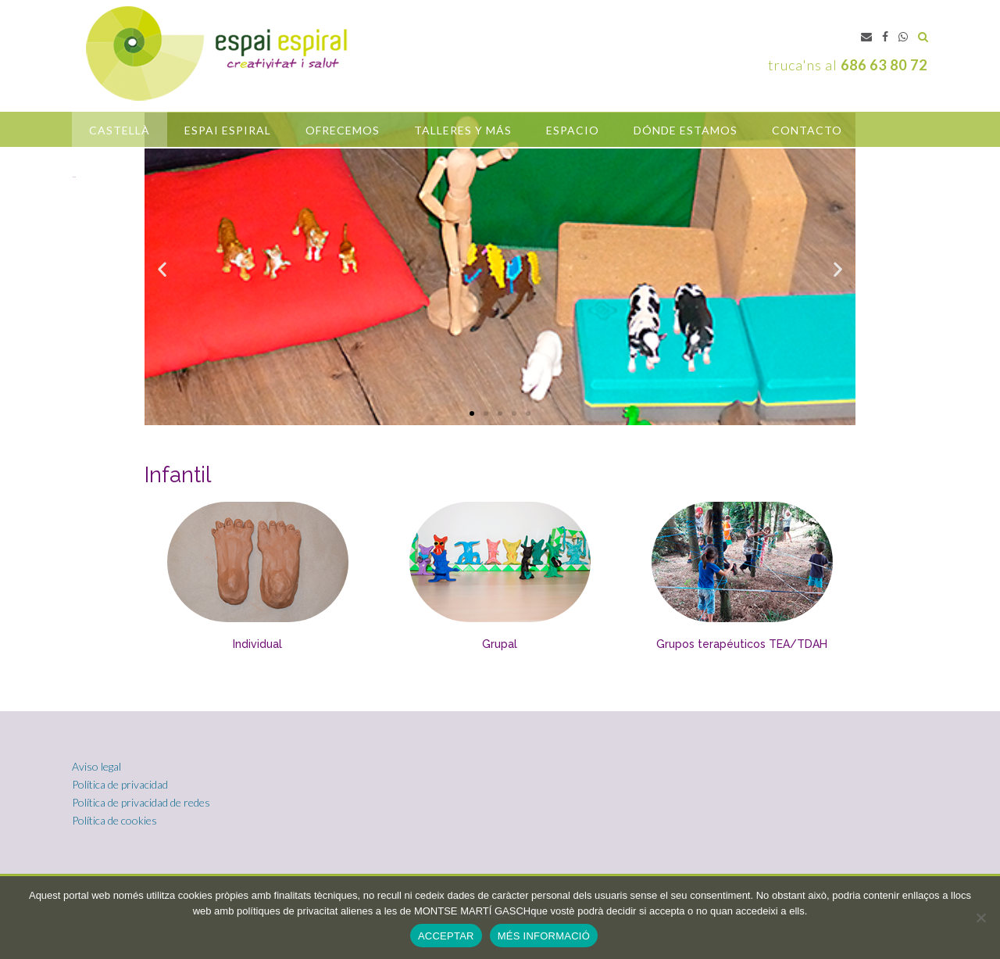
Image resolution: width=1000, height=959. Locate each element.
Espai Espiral (227, 130)
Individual (257, 644)
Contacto (807, 130)
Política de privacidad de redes (141, 802)
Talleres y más (463, 130)
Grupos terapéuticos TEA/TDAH (741, 644)
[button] (472, 413)
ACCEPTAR (446, 936)
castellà (119, 130)
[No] (980, 917)
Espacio (572, 130)
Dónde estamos (686, 130)
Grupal (499, 644)
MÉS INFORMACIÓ (544, 936)
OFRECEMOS (342, 130)
